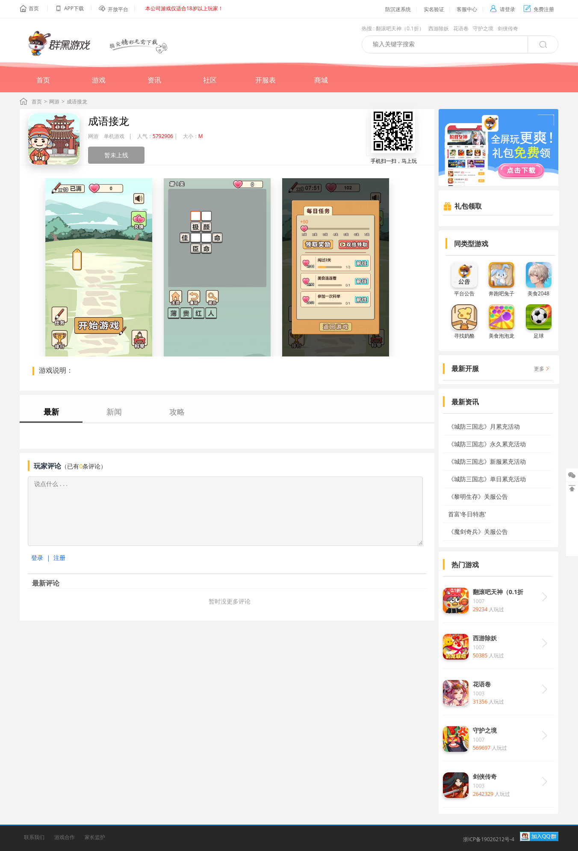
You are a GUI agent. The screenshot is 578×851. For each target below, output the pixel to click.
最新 (51, 411)
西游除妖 (438, 28)
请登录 (502, 9)
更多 (539, 368)
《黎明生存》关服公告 (478, 496)
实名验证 (434, 9)
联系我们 (34, 837)
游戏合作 (64, 837)
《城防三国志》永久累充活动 (487, 444)
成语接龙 (108, 121)
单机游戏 (114, 136)
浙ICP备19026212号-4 (488, 839)
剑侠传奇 (508, 28)
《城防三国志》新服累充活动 (487, 461)
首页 (34, 8)
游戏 (99, 80)
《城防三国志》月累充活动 (484, 426)
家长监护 (95, 837)
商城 (321, 80)
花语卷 (461, 28)
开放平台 (118, 9)
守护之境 (483, 28)
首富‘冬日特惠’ (467, 514)
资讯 (154, 80)
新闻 (114, 411)
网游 (54, 101)
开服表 (265, 80)
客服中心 (467, 9)
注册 (59, 558)
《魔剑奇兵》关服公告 (478, 531)
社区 (210, 80)
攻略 (177, 411)
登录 (37, 558)
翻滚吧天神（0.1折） (400, 28)
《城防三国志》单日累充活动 (487, 479)
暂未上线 (116, 155)
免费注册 (539, 9)
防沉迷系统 (398, 9)
